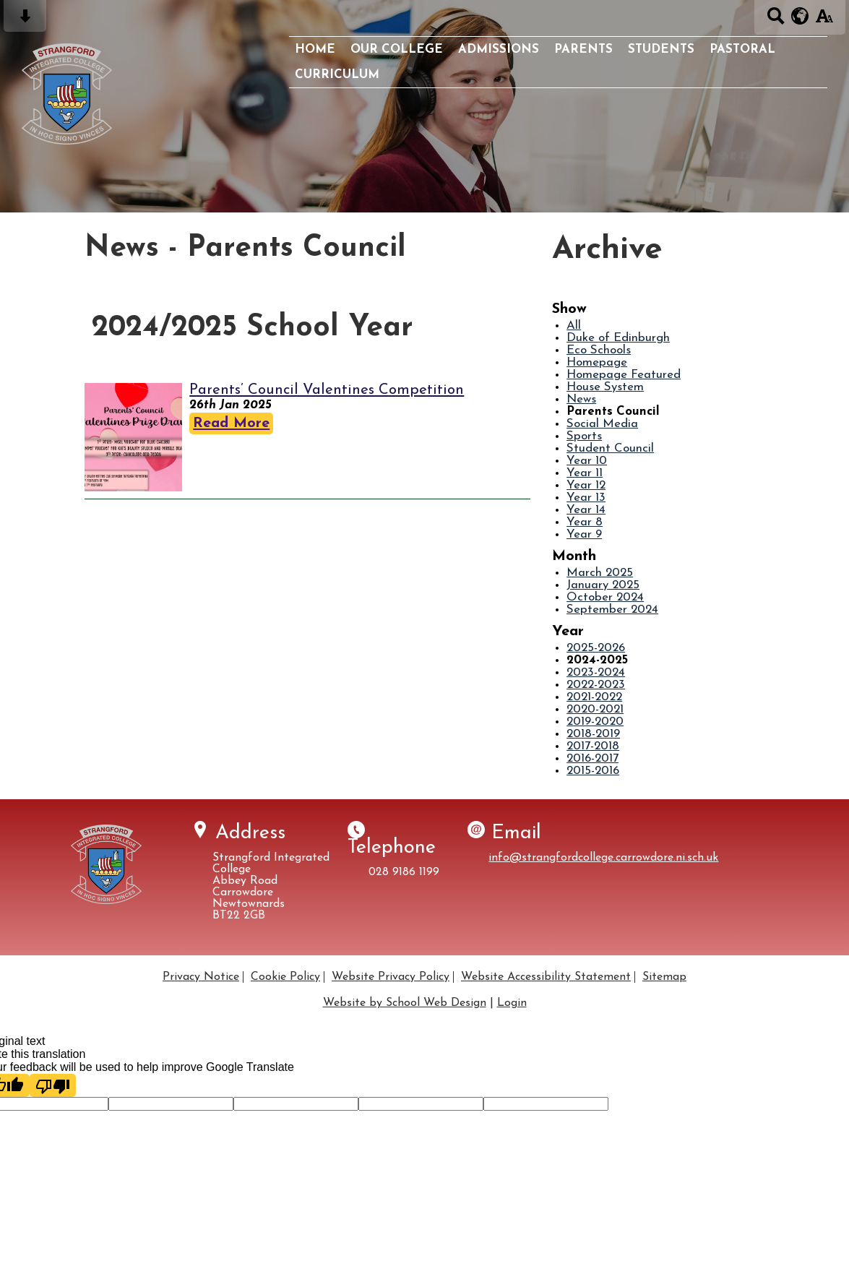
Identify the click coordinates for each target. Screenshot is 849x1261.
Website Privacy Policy (390, 977)
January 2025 (602, 585)
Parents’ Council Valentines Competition (326, 390)
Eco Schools (598, 350)
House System (605, 387)
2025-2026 (595, 648)
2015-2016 (592, 771)
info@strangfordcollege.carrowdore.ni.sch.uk (603, 858)
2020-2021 (595, 709)
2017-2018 (592, 746)
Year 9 (584, 534)
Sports (584, 436)
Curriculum (337, 75)
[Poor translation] (53, 1085)
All (573, 325)
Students (661, 49)
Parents (583, 49)
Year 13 (585, 497)
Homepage (596, 362)
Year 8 (584, 522)
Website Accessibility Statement (546, 977)
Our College (396, 49)
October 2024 (605, 597)
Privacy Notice (201, 977)
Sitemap (664, 977)
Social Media (602, 424)
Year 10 (586, 461)
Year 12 (585, 485)
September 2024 (612, 609)
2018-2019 (593, 734)
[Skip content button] (24, 20)
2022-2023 (595, 685)
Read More (231, 423)
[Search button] (775, 20)
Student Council (610, 448)
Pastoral (742, 49)
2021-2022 (594, 697)
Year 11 (584, 473)
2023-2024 (595, 672)
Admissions (498, 49)
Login (512, 1003)
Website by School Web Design (404, 1003)
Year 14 (585, 510)
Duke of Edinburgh (618, 338)
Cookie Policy (285, 977)
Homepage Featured (623, 375)
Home (315, 49)
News (581, 399)
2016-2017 (592, 758)
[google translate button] (800, 16)
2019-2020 (595, 721)
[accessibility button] (824, 20)
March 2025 (599, 573)
